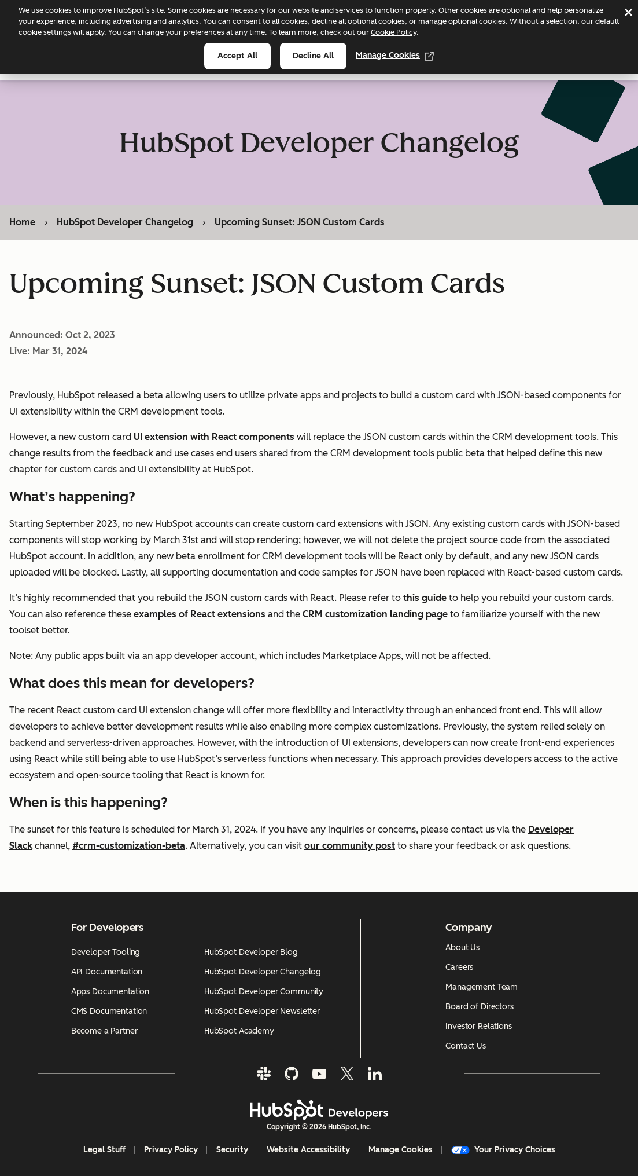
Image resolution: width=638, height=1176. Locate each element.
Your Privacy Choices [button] (503, 1150)
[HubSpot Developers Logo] (319, 1110)
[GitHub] (291, 1073)
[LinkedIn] (375, 1073)
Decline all (313, 56)
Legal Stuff (104, 1150)
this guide (425, 598)
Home (22, 222)
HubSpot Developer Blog (251, 952)
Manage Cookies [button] (400, 1150)
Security (232, 1150)
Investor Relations (478, 1026)
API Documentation (107, 972)
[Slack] (264, 1073)
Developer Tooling (106, 952)
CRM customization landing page (375, 614)
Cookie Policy (393, 32)
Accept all (237, 56)
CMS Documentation (109, 1011)
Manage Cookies (395, 55)
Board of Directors (479, 1007)
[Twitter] (347, 1073)
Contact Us (465, 1046)
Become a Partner (104, 1031)
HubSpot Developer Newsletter (262, 1011)
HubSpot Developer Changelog (125, 222)
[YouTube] (319, 1073)
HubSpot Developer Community (263, 992)
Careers (459, 967)
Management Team (481, 987)
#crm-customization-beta (128, 846)
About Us (462, 947)
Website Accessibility (308, 1150)
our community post (349, 846)
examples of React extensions (199, 614)
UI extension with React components (214, 437)
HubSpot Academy (239, 1031)
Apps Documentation (110, 992)
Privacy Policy (171, 1150)
